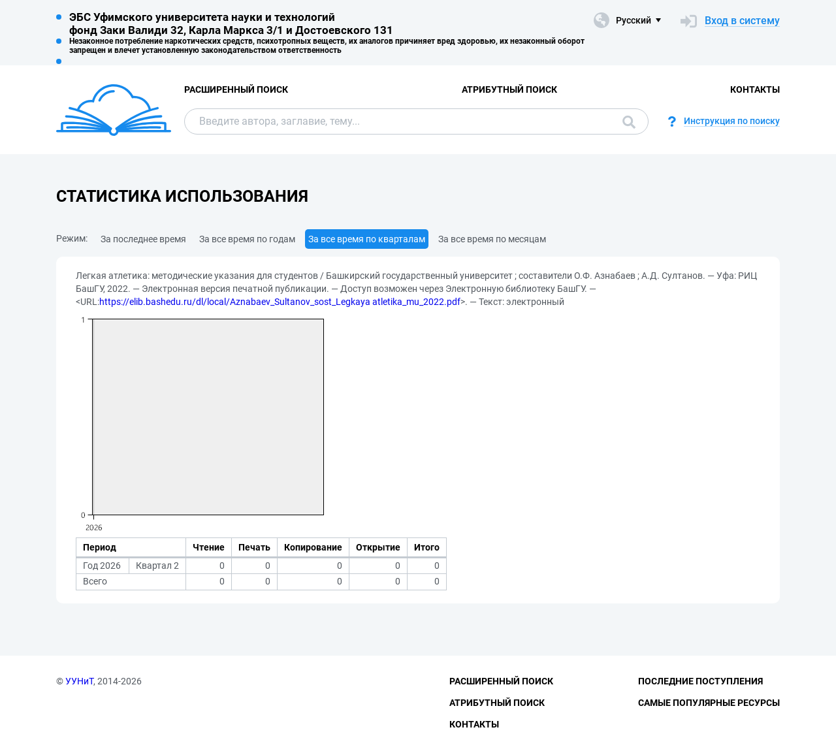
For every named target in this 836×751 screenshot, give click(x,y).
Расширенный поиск (236, 89)
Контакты (755, 89)
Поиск (628, 122)
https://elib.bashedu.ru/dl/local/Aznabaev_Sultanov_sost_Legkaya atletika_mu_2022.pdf (279, 301)
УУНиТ (79, 681)
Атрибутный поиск (509, 89)
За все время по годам (247, 239)
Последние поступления (700, 681)
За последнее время (143, 239)
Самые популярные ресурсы (709, 702)
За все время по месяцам (492, 239)
